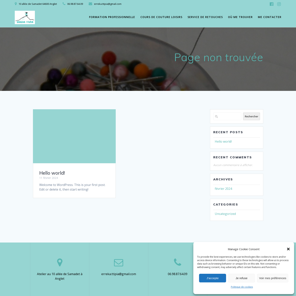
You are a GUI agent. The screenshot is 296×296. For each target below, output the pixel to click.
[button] (288, 249)
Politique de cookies (242, 287)
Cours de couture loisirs (161, 17)
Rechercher (251, 116)
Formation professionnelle (112, 17)
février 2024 (223, 189)
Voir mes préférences (272, 278)
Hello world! (52, 173)
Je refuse (242, 278)
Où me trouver (240, 17)
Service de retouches (205, 17)
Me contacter (269, 17)
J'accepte (213, 278)
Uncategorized (225, 214)
